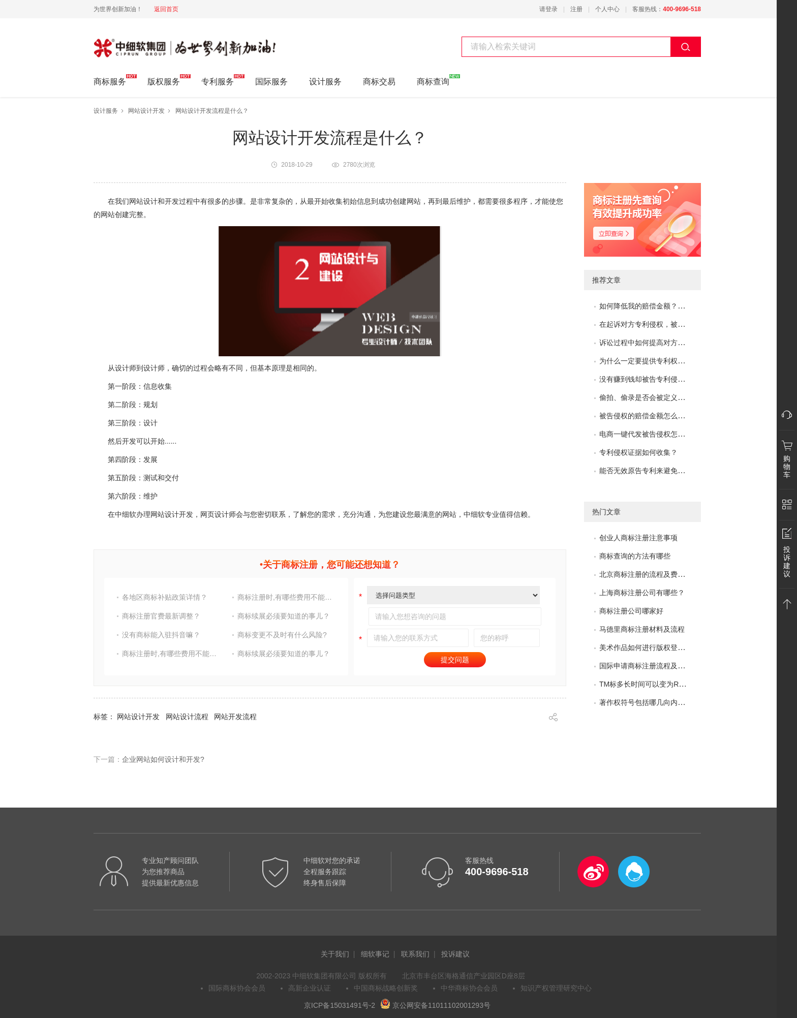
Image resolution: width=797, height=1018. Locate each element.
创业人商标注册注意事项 (638, 538)
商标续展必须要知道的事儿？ (283, 616)
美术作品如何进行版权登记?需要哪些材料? (667, 647)
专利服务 (217, 80)
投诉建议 (455, 954)
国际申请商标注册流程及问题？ (649, 666)
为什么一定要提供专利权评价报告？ (656, 361)
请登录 (548, 9)
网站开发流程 (235, 717)
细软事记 (375, 954)
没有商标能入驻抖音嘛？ (161, 635)
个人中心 (607, 9)
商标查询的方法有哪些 (634, 556)
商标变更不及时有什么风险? (282, 635)
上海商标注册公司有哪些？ (642, 593)
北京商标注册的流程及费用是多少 (652, 574)
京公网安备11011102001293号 (435, 1005)
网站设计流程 (187, 717)
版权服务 (163, 80)
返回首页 (166, 9)
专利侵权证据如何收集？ (638, 452)
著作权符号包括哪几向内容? (644, 702)
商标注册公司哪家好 (631, 611)
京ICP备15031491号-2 (339, 1005)
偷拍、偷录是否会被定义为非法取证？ (659, 397)
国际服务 (271, 81)
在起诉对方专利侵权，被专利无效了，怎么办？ (674, 324)
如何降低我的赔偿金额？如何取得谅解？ (663, 306)
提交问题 (455, 660)
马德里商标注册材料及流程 (642, 629)
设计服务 (325, 81)
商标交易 (379, 81)
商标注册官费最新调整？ (161, 616)
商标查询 (433, 80)
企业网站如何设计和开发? (163, 759)
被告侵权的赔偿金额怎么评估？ (649, 416)
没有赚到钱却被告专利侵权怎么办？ (656, 379)
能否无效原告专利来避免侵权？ (649, 471)
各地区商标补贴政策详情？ (164, 597)
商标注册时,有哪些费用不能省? (286, 597)
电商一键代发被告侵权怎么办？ (649, 434)
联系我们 (415, 954)
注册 (576, 9)
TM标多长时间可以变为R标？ (646, 684)
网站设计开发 (146, 110)
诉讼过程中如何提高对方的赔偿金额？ (659, 342)
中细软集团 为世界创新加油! (145, 42)
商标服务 (110, 80)
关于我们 (335, 954)
